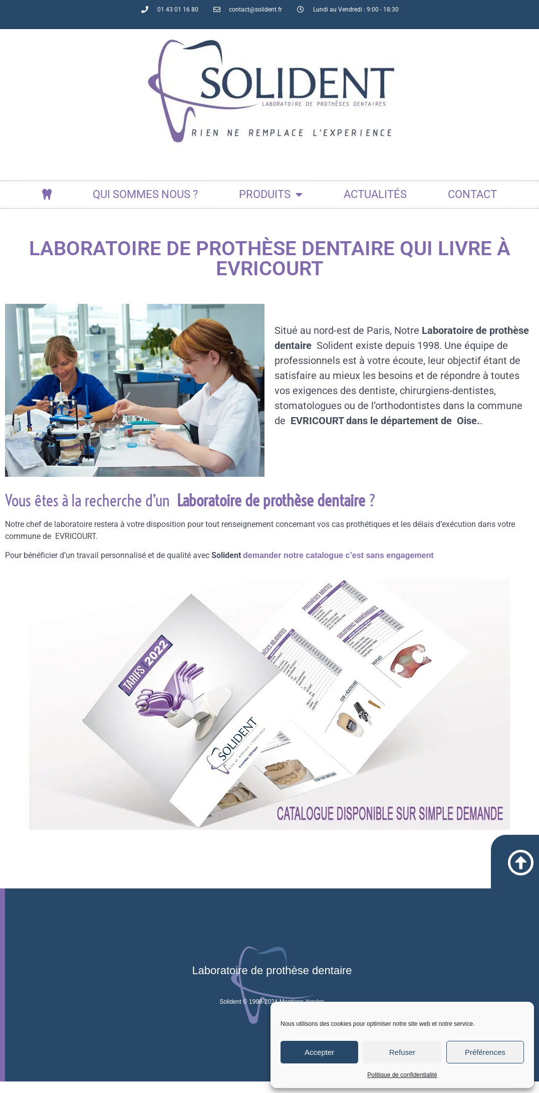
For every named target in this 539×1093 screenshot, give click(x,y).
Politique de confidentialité (402, 1074)
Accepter (319, 1052)
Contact (472, 194)
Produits (271, 194)
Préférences (485, 1052)
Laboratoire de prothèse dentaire (272, 982)
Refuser (402, 1052)
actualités (375, 194)
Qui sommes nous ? (145, 194)
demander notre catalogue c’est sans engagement (338, 555)
